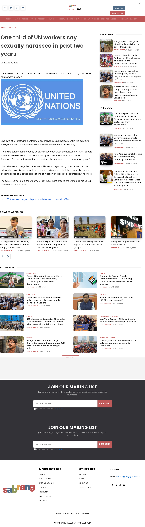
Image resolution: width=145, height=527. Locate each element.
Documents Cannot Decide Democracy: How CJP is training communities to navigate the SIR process (116, 280)
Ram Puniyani (117, 248)
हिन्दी (79, 9)
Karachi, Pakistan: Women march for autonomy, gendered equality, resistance (118, 343)
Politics (117, 64)
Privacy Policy (58, 409)
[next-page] (8, 256)
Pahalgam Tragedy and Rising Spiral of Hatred (125, 243)
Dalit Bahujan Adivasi (104, 157)
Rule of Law (105, 119)
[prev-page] (2, 256)
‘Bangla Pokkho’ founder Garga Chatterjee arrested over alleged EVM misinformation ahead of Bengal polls (127, 88)
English (70, 9)
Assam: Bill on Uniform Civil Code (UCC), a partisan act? (116, 299)
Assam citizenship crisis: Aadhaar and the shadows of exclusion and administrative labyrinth (128, 58)
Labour (29, 316)
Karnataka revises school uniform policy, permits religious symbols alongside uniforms (127, 73)
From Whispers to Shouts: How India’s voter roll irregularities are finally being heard (52, 244)
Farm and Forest (81, 237)
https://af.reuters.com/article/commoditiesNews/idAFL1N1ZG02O (35, 199)
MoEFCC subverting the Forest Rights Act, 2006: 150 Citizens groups (89, 244)
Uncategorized (8, 27)
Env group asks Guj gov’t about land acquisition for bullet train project (126, 44)
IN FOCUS (106, 103)
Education (118, 79)
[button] (140, 3)
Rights (102, 273)
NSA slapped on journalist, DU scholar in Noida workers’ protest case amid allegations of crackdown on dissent (45, 322)
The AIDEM (118, 184)
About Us (119, 8)
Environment (119, 49)
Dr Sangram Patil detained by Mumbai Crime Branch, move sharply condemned (14, 244)
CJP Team (117, 123)
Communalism (117, 237)
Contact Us (117, 13)
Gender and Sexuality (108, 338)
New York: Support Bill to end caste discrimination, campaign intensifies (128, 152)
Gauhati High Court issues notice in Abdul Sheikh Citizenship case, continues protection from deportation (127, 114)
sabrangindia (120, 142)
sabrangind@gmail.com (128, 476)
